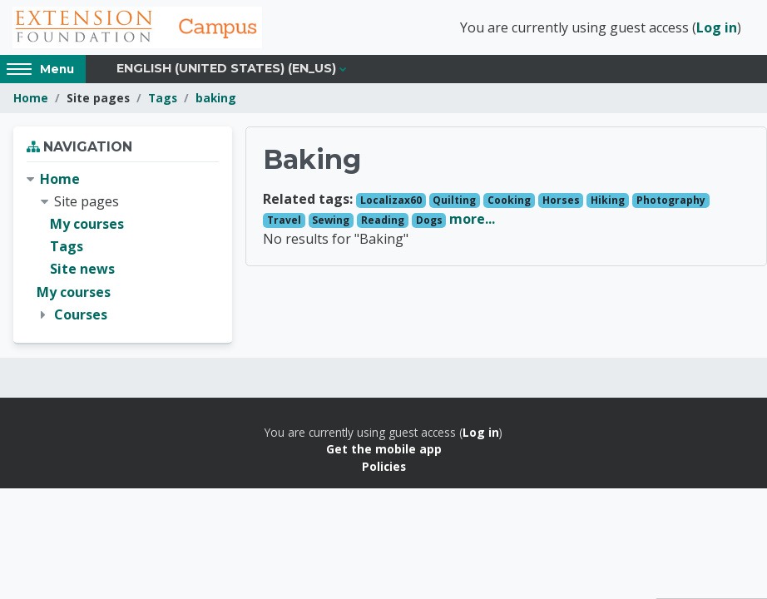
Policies (384, 466)
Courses (80, 314)
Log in (716, 27)
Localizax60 (391, 200)
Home (30, 98)
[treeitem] (123, 247)
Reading (382, 220)
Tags (162, 98)
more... (472, 219)
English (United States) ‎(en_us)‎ (226, 68)
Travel (284, 220)
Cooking (509, 200)
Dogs (429, 220)
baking (215, 98)
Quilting (454, 200)
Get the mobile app (384, 449)
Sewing (330, 220)
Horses (561, 200)
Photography (670, 200)
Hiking (608, 200)
